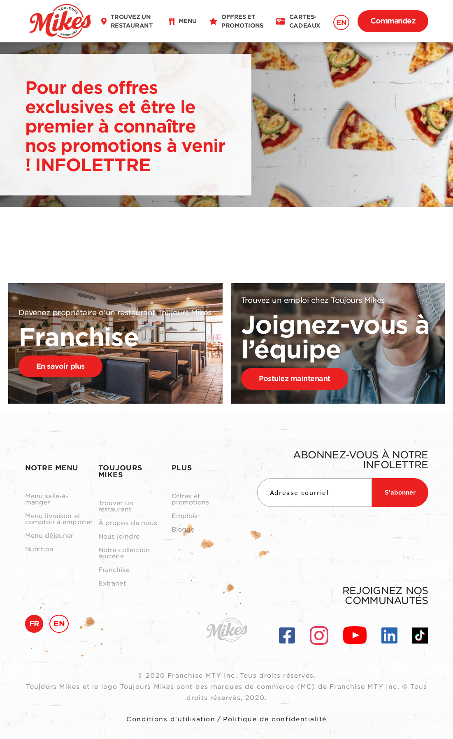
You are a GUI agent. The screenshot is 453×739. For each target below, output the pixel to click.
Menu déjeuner (49, 536)
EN (341, 22)
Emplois (185, 516)
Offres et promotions (190, 499)
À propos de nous (127, 523)
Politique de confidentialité (275, 719)
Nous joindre (119, 537)
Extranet (112, 584)
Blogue (183, 530)
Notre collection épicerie (124, 553)
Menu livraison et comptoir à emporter (59, 519)
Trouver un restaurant (116, 506)
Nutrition (39, 549)
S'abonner (400, 492)
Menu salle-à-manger (46, 499)
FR (34, 623)
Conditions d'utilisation (170, 719)
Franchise (114, 570)
